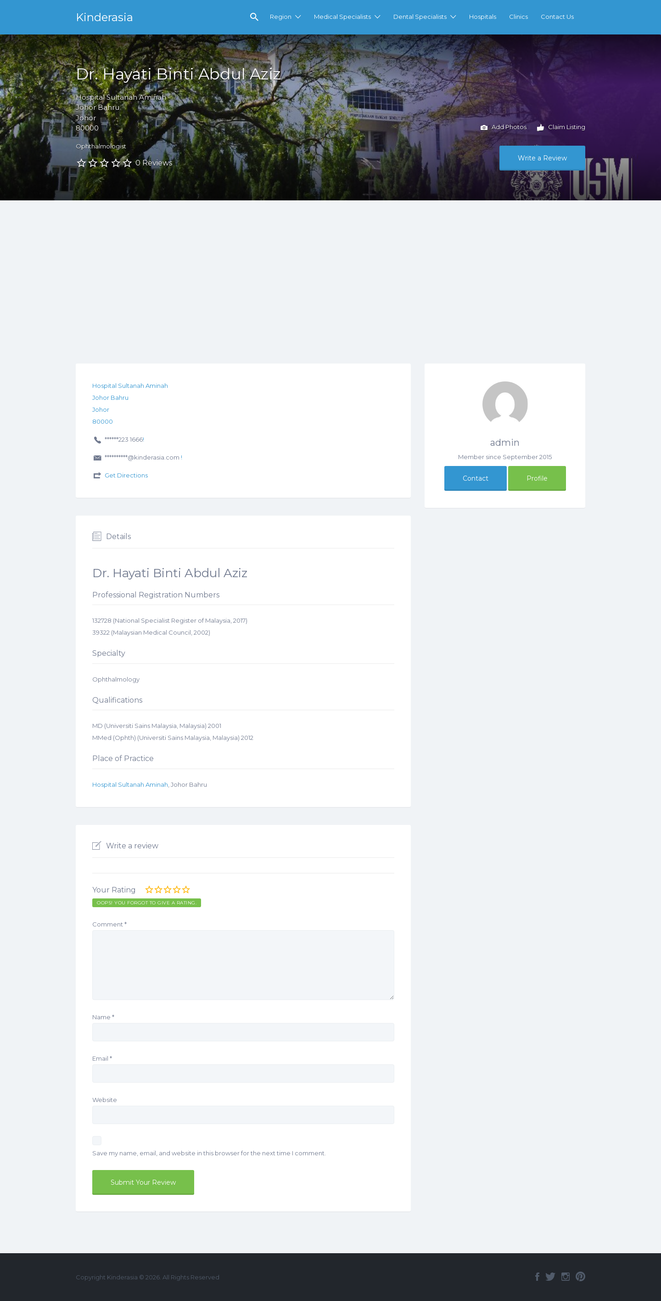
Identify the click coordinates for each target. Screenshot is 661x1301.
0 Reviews (153, 163)
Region (280, 16)
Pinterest (580, 1276)
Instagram (565, 1276)
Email (102, 1058)
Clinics (518, 16)
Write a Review (542, 158)
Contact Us (557, 16)
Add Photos (504, 127)
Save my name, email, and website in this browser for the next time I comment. (209, 1153)
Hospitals (482, 16)
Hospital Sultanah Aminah (130, 784)
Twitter (550, 1276)
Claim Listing (561, 127)
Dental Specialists (420, 16)
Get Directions (126, 475)
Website (104, 1099)
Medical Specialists (342, 16)
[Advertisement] (330, 269)
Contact (475, 478)
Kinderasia (104, 17)
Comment (109, 924)
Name (103, 1017)
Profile (537, 478)
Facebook (537, 1276)
